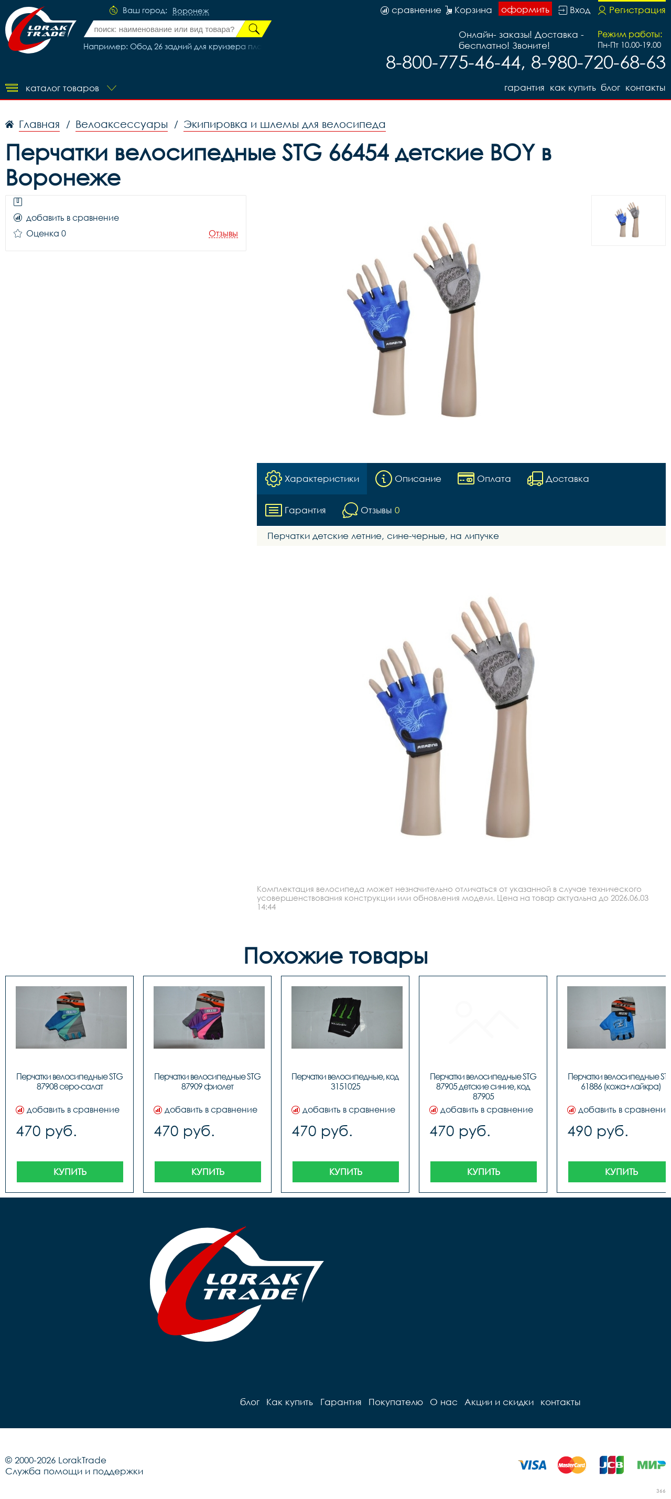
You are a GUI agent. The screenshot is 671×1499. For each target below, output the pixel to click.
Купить (69, 1172)
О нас (440, 1402)
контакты (646, 86)
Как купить (571, 86)
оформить (525, 9)
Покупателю (393, 1402)
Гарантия (521, 86)
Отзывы (223, 233)
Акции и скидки (495, 1402)
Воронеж (190, 11)
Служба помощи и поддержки (74, 1471)
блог (610, 86)
